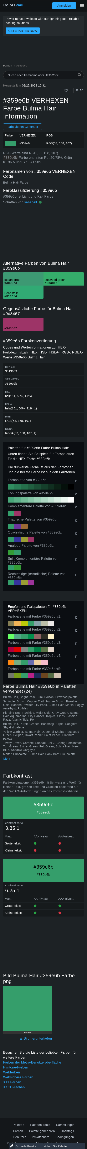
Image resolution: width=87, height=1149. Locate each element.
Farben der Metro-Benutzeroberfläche (32, 1062)
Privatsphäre (41, 1137)
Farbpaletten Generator (22, 126)
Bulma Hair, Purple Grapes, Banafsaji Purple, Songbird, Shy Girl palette (40, 725)
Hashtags (67, 1131)
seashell (30, 202)
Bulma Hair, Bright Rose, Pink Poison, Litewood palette (40, 697)
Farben (18, 1131)
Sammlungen (65, 1124)
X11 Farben (12, 1082)
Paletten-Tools (40, 1124)
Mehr (6, 758)
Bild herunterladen (35, 1038)
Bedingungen (65, 1137)
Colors (13, 5)
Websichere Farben (18, 1077)
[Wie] (66, 90)
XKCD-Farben (14, 1087)
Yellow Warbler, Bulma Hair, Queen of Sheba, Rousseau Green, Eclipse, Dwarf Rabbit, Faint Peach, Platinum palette (41, 735)
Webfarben (11, 1072)
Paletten (18, 1124)
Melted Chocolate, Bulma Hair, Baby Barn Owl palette (39, 754)
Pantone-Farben (15, 1067)
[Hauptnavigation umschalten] (82, 5)
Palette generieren (42, 1131)
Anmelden (64, 5)
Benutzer (19, 1137)
